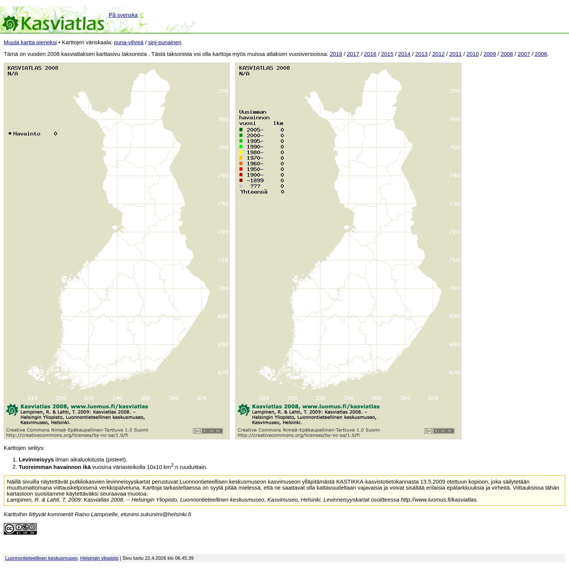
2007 (524, 54)
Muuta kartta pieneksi (30, 42)
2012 (438, 54)
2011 (455, 54)
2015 (387, 54)
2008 (507, 54)
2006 (541, 54)
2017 (353, 54)
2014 (404, 54)
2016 (370, 54)
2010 (473, 54)
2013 (421, 54)
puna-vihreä (129, 42)
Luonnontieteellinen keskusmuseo (41, 558)
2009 (489, 54)
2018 (336, 54)
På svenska (123, 15)
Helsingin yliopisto (99, 558)
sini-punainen (165, 42)
